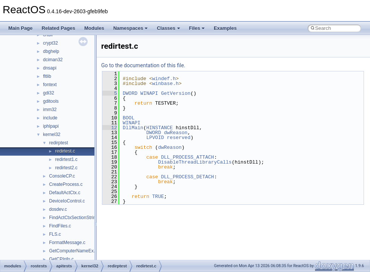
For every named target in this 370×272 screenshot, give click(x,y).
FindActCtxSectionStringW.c (77, 217)
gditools (51, 101)
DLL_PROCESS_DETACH (187, 176)
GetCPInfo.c (61, 259)
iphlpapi (51, 126)
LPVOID (155, 137)
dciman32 (53, 59)
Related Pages (58, 28)
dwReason (175, 132)
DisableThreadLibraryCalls (195, 162)
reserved (178, 137)
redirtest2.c (66, 167)
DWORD (130, 93)
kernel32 (51, 134)
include (50, 118)
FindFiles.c (60, 226)
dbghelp (51, 51)
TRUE (158, 196)
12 (109, 127)
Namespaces (130, 28)
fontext (50, 84)
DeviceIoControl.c (67, 201)
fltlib (47, 76)
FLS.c (55, 234)
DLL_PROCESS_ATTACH (187, 157)
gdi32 (48, 93)
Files (197, 28)
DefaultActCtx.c (64, 192)
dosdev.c (58, 209)
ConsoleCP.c (62, 176)
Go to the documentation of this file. (143, 65)
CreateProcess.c (66, 184)
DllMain (133, 127)
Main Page (20, 28)
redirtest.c (65, 151)
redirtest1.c (66, 159)
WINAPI (149, 93)
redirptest (58, 142)
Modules (94, 28)
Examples (225, 28)
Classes (168, 28)
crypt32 (50, 43)
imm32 (50, 109)
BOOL (128, 117)
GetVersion (175, 93)
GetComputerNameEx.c (73, 250)
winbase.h (165, 83)
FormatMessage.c (67, 242)
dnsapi (49, 68)
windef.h (164, 78)
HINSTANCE (159, 127)
